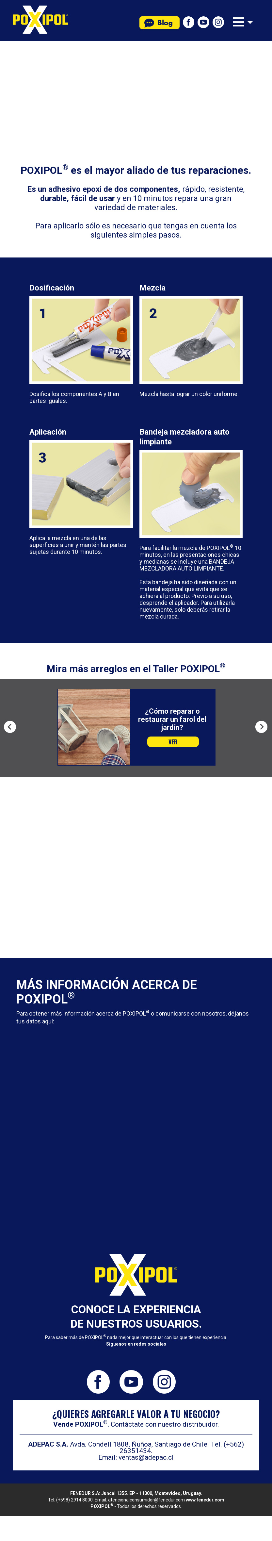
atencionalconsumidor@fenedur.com (146, 1499)
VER (173, 741)
